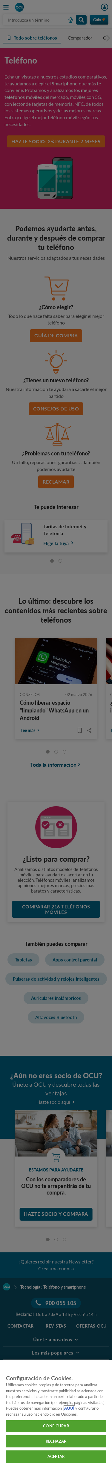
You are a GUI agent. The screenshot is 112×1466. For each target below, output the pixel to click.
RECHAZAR (56, 1441)
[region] (56, 1413)
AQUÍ (69, 1408)
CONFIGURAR (56, 1425)
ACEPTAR (56, 1456)
